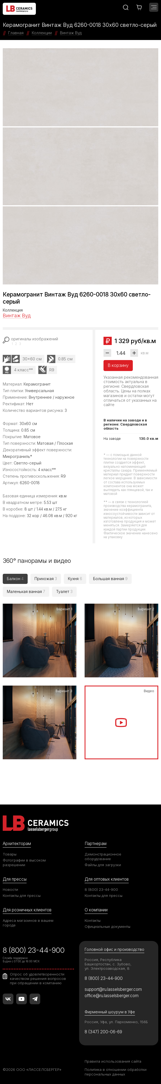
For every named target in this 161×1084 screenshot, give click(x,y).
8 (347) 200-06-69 (103, 1031)
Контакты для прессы (22, 895)
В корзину (118, 365)
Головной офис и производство (114, 949)
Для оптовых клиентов (107, 879)
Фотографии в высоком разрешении (24, 862)
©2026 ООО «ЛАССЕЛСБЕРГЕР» (32, 1069)
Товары (9, 854)
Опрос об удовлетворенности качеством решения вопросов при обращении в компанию (38, 978)
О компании (96, 909)
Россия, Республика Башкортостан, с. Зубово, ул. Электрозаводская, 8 (108, 964)
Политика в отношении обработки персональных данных (115, 1071)
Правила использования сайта (113, 1061)
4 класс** (23, 369)
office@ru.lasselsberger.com (112, 995)
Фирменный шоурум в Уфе (110, 1011)
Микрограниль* (17, 456)
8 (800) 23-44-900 (101, 889)
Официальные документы (107, 926)
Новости (10, 889)
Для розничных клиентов (27, 909)
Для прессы (15, 879)
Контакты (92, 920)
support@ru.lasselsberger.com (113, 989)
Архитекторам (17, 843)
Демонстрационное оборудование (103, 856)
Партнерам (96, 843)
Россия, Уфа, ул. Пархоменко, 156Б (116, 1022)
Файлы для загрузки (103, 865)
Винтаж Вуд (17, 315)
